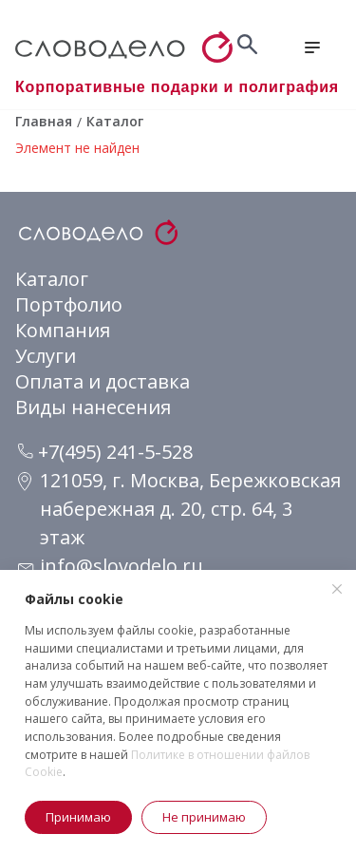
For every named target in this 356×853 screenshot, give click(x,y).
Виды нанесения (93, 407)
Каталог (51, 279)
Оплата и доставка (102, 381)
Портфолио (68, 304)
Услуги (45, 356)
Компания (62, 330)
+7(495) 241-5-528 (105, 451)
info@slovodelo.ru (121, 565)
